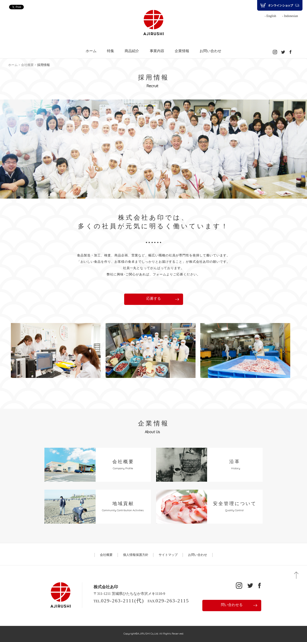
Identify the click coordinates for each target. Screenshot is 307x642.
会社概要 (27, 65)
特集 (110, 51)
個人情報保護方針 (135, 555)
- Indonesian (290, 16)
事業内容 (157, 51)
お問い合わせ (210, 51)
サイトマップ (168, 555)
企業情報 (182, 51)
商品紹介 (132, 51)
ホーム (91, 51)
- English (270, 16)
